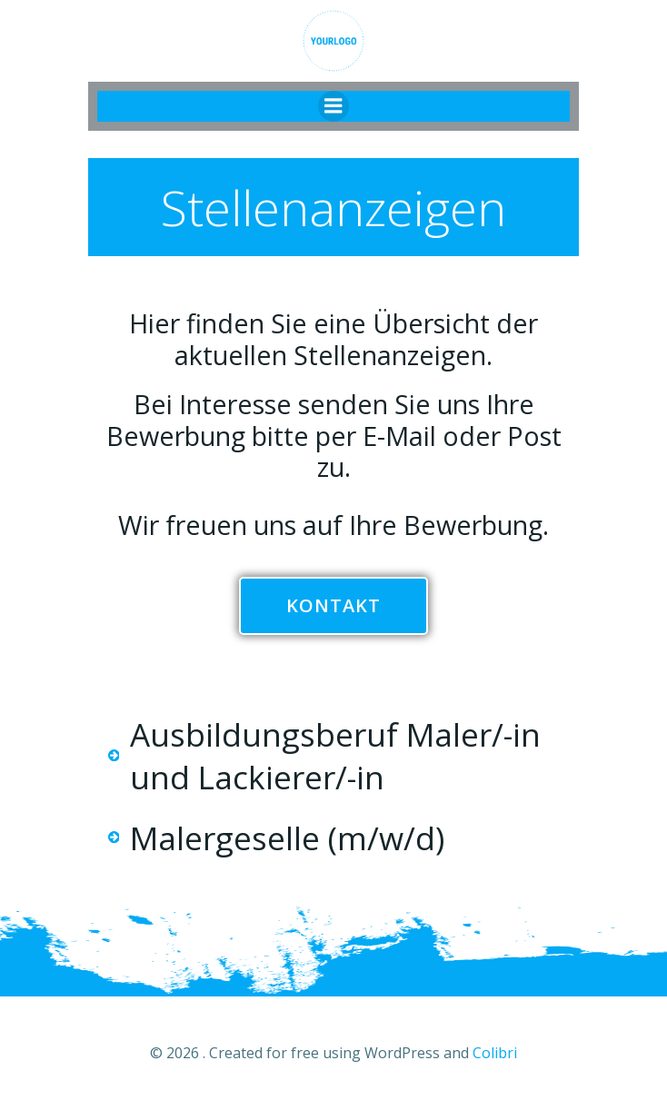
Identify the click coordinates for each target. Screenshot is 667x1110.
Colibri (495, 1053)
